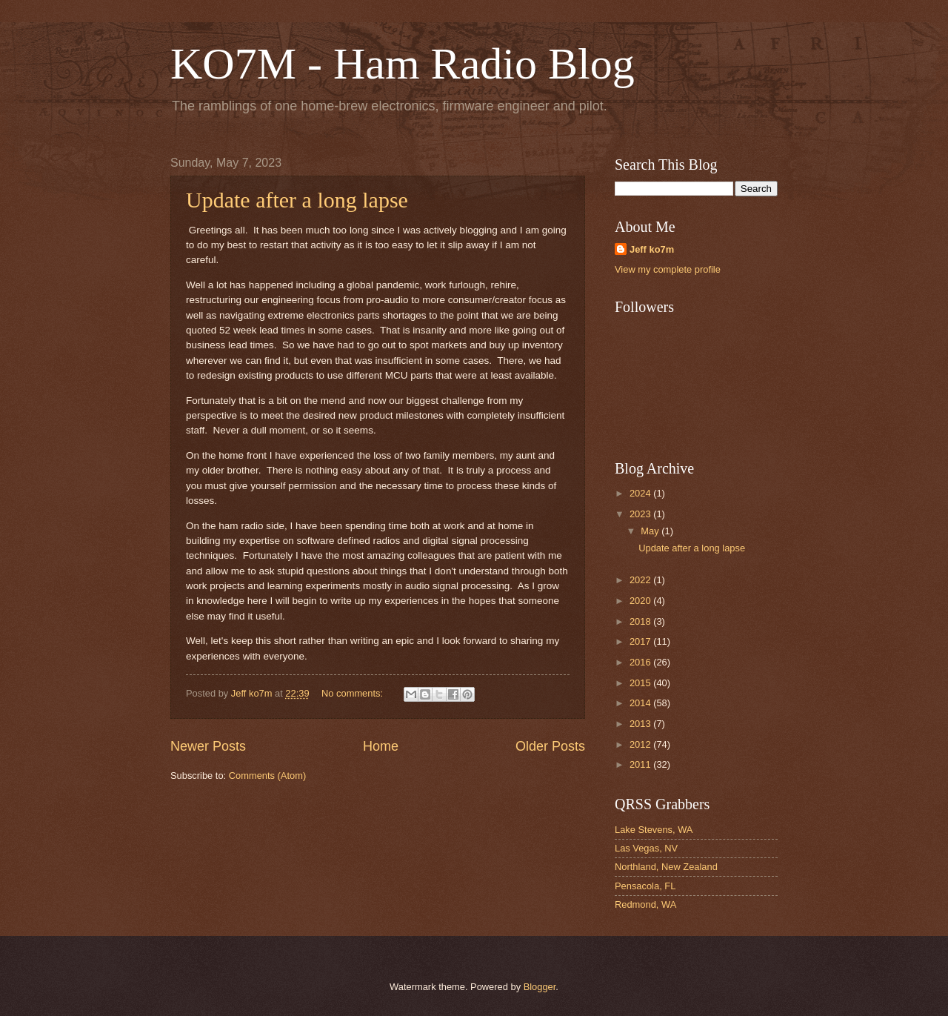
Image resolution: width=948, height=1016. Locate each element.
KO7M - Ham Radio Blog (402, 63)
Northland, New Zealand (666, 866)
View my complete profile (668, 269)
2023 (641, 513)
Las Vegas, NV (646, 848)
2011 (641, 764)
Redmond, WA (645, 904)
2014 (641, 702)
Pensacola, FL (645, 886)
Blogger (540, 986)
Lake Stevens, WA (653, 829)
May (651, 531)
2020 (641, 600)
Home (380, 746)
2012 (641, 744)
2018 (641, 621)
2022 (641, 579)
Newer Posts (208, 746)
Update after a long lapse (297, 199)
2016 (641, 662)
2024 (641, 493)
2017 (641, 641)
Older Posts (550, 746)
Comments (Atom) (267, 775)
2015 (641, 682)
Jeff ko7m (652, 249)
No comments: (353, 693)
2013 (641, 723)
